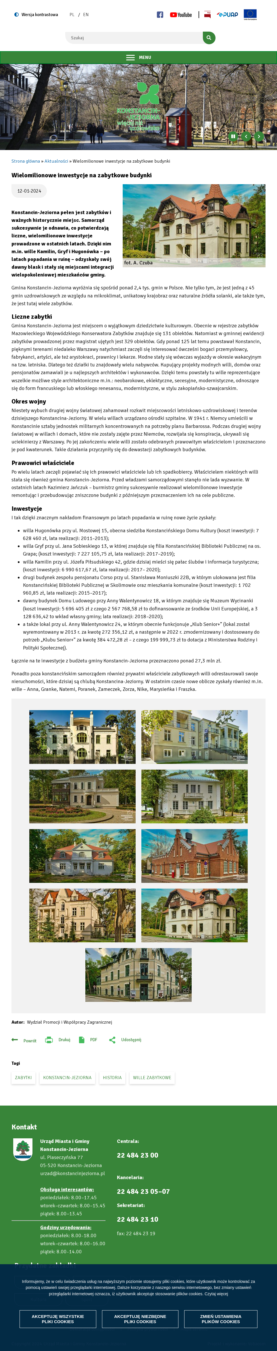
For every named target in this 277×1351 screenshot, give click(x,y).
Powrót (30, 1040)
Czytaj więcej (216, 1294)
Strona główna (25, 161)
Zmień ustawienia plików (221, 1319)
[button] (194, 225)
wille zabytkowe (152, 1078)
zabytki (23, 1078)
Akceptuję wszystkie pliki (58, 1319)
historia (112, 1078)
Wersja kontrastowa (40, 14)
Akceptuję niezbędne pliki (140, 1319)
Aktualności (56, 161)
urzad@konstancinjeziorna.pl (72, 1173)
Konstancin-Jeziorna (67, 1078)
